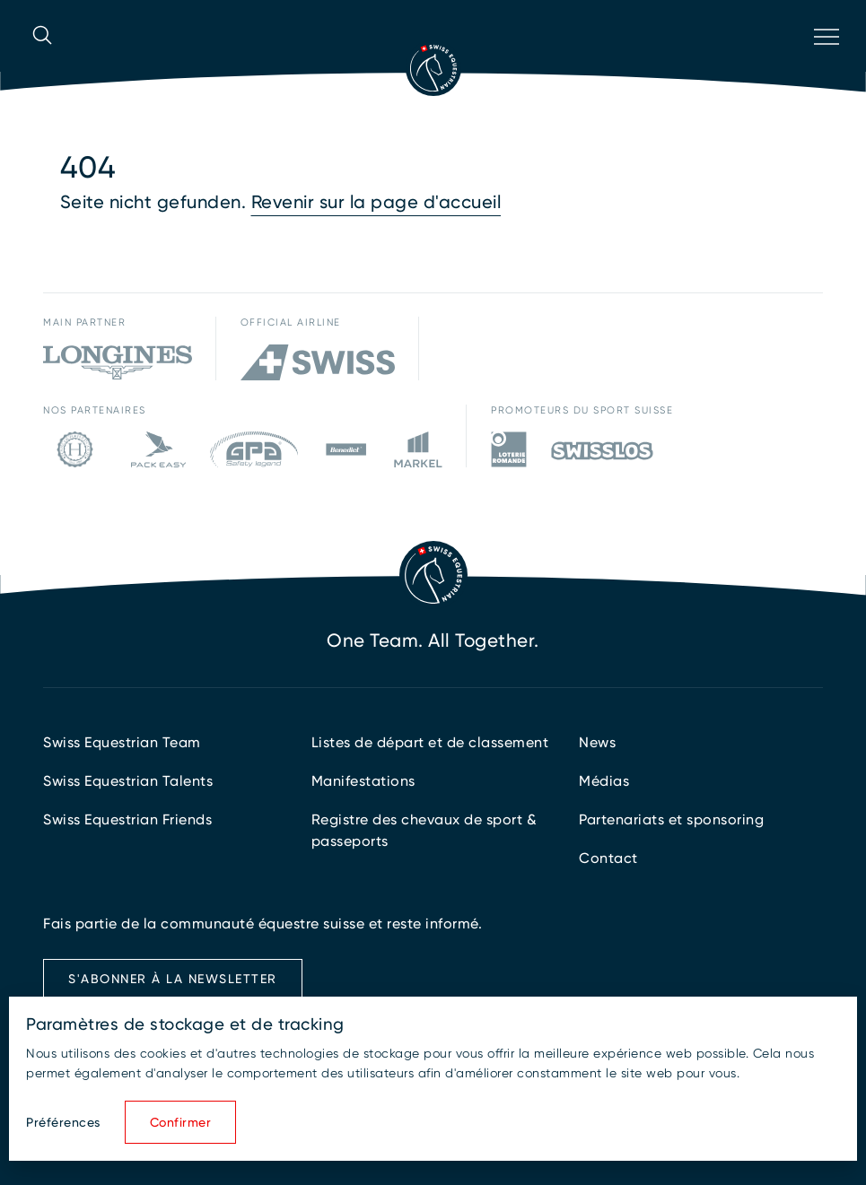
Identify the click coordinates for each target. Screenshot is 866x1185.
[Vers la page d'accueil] (433, 68)
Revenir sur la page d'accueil (376, 202)
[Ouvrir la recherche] (42, 60)
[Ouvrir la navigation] (824, 60)
